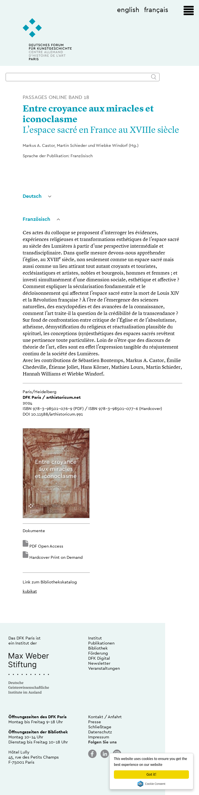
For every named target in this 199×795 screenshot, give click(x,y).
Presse (94, 721)
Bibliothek (98, 648)
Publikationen (101, 643)
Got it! (151, 774)
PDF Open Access (46, 546)
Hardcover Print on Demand (56, 557)
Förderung (98, 653)
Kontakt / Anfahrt (105, 716)
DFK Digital (99, 658)
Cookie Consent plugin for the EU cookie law (151, 784)
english (128, 9)
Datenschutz (100, 731)
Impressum (98, 737)
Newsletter (99, 663)
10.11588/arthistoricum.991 (57, 414)
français (156, 9)
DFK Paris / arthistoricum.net (52, 397)
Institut (95, 638)
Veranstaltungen (104, 668)
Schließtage (99, 726)
